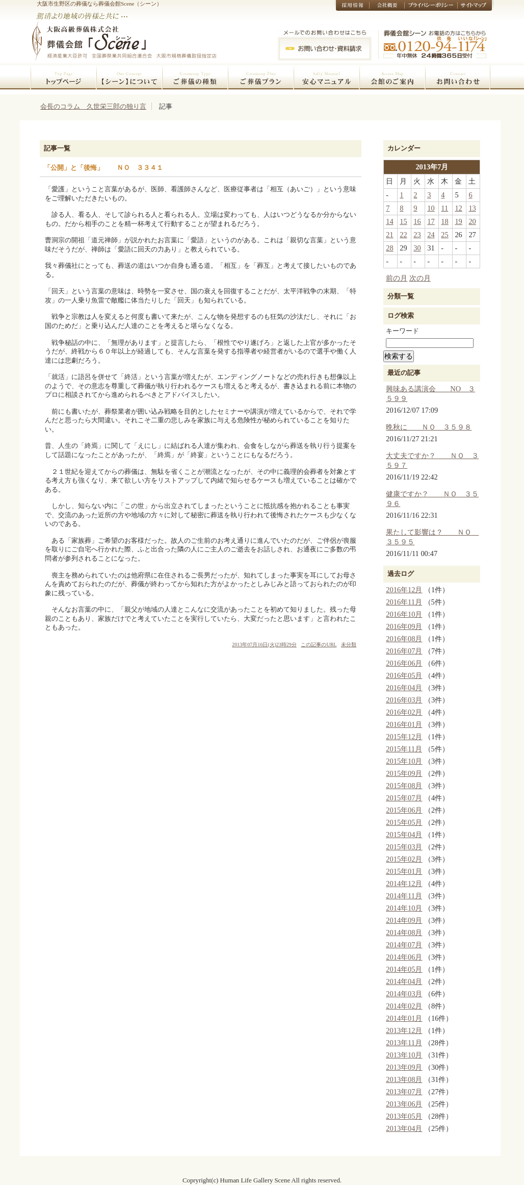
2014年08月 (404, 932)
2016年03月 (404, 700)
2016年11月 (404, 602)
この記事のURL (318, 644)
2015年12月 (404, 737)
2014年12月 (404, 883)
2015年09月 (404, 773)
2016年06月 (404, 663)
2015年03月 (404, 847)
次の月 (420, 278)
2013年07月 (404, 1092)
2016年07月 (404, 651)
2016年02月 (404, 712)
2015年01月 (404, 871)
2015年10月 (404, 761)
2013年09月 (404, 1067)
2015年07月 (404, 798)
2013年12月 (404, 1030)
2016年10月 (404, 614)
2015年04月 (404, 834)
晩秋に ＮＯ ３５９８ (428, 427)
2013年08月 (404, 1079)
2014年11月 (404, 896)
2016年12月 (404, 590)
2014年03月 (404, 994)
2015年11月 (404, 749)
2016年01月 (404, 724)
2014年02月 (404, 1006)
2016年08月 (404, 639)
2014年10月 (404, 908)
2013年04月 (404, 1128)
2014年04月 (404, 981)
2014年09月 (404, 920)
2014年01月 (404, 1018)
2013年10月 (404, 1055)
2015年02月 (404, 859)
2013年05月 (404, 1116)
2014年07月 (404, 945)
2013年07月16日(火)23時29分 (264, 644)
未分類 (348, 644)
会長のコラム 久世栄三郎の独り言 (93, 106)
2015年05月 (404, 822)
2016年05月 (404, 675)
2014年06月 (404, 957)
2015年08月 (404, 785)
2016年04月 (404, 688)
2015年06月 (404, 810)
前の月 (396, 278)
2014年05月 (404, 969)
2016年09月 (404, 626)
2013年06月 (404, 1104)
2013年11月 (404, 1043)
